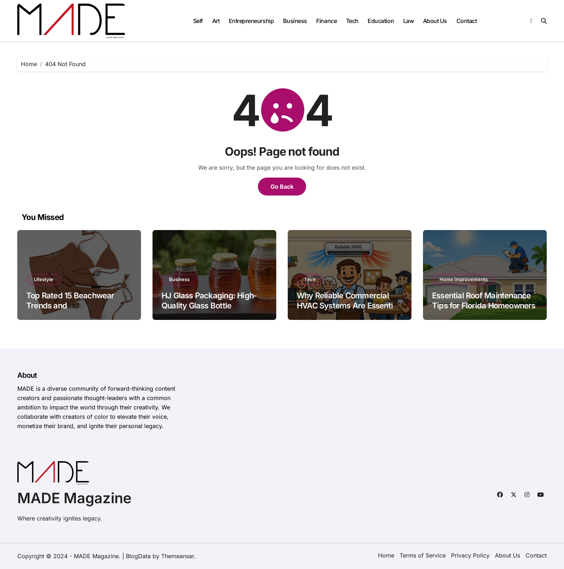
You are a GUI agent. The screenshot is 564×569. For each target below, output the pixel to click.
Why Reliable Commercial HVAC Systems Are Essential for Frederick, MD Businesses (349, 306)
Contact (466, 20)
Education (381, 20)
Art (216, 20)
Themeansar (177, 556)
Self (198, 20)
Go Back (282, 186)
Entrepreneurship (251, 20)
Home (386, 555)
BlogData (138, 556)
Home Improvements (464, 279)
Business (295, 20)
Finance (326, 20)
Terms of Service (423, 555)
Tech (352, 20)
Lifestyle (43, 279)
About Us (435, 20)
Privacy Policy (470, 555)
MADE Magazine (74, 498)
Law (408, 20)
